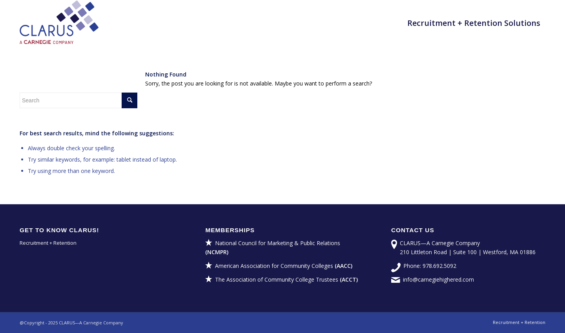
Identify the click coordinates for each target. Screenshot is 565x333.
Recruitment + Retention (48, 242)
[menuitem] (473, 23)
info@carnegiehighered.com (438, 279)
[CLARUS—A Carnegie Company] (59, 23)
